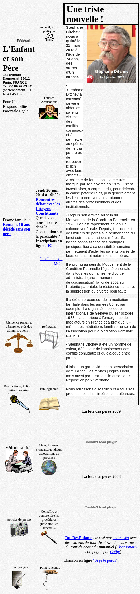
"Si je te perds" (105, 560)
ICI (51, 245)
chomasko (121, 538)
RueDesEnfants (78, 538)
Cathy (115, 551)
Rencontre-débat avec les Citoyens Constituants (48, 206)
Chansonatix (126, 547)
